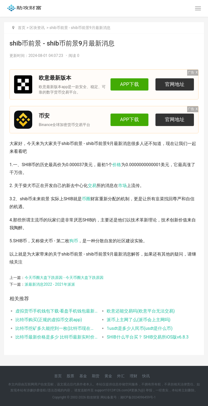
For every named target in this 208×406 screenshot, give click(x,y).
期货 (95, 376)
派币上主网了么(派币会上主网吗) (138, 319)
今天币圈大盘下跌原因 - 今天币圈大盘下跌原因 (64, 277)
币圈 (86, 198)
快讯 (146, 376)
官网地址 (174, 84)
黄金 (108, 376)
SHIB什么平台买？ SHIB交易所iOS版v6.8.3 (147, 337)
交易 (92, 185)
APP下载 (129, 84)
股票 (70, 376)
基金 (83, 376)
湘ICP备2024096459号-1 (138, 397)
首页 (21, 27)
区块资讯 (37, 27)
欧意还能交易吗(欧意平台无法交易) (141, 311)
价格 (116, 164)
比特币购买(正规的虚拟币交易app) (48, 319)
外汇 (121, 376)
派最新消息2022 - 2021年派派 (50, 284)
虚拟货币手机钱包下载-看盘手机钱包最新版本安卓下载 (56, 311)
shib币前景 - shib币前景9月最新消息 (80, 27)
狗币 (73, 240)
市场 (122, 185)
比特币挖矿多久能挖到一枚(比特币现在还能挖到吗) (56, 328)
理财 (133, 376)
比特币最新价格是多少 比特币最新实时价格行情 (56, 337)
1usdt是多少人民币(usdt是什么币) (140, 328)
